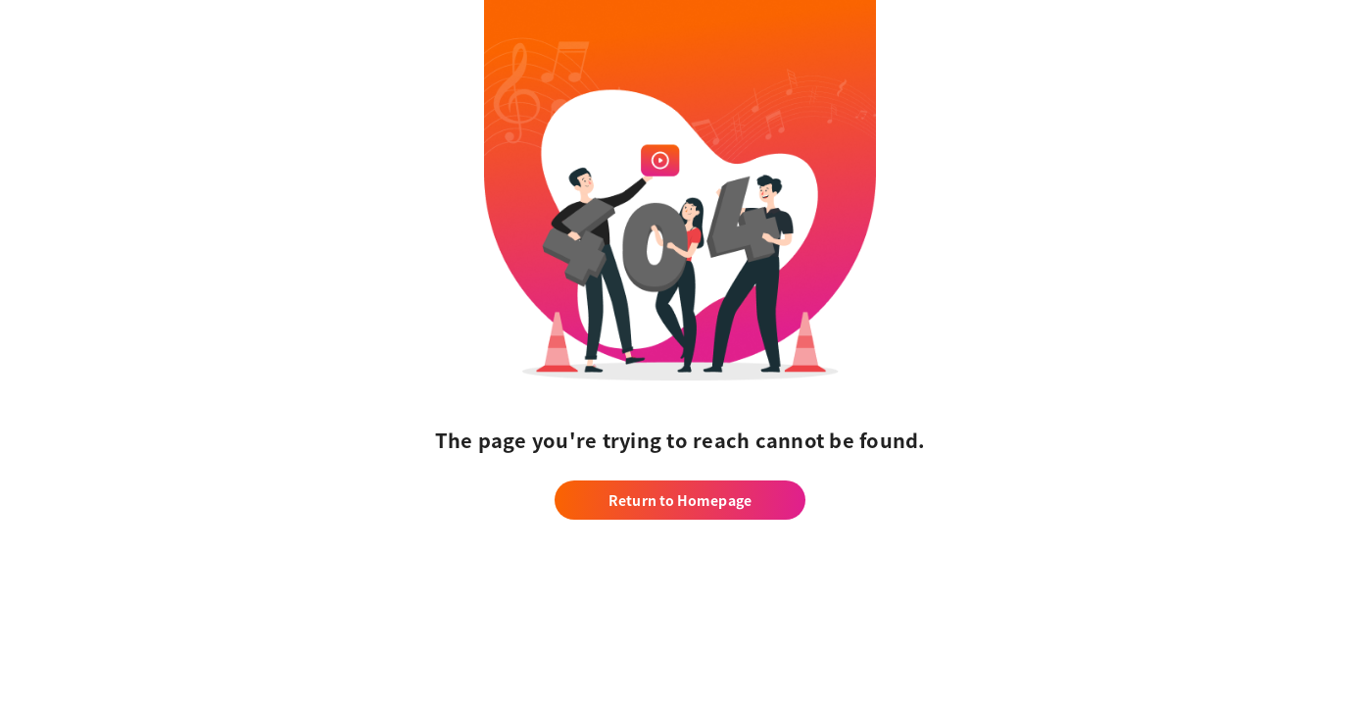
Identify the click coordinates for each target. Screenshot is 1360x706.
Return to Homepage (680, 500)
